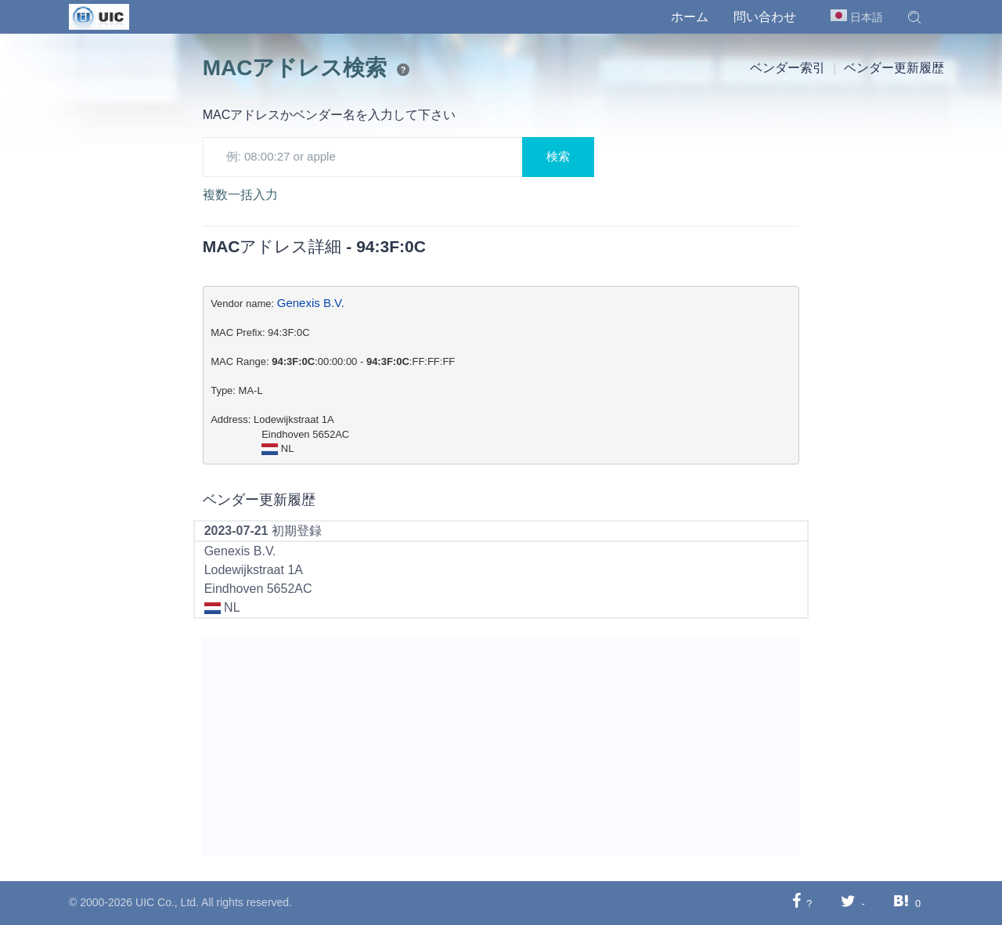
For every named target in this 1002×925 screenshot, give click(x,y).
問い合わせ (764, 16)
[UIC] (99, 15)
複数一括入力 (240, 194)
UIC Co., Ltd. (167, 902)
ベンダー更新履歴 (894, 67)
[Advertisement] (501, 746)
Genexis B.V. (310, 302)
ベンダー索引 (787, 67)
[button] (914, 17)
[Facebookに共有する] (796, 902)
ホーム (689, 16)
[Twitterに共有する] (848, 902)
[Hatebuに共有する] (901, 902)
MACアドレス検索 (295, 68)
